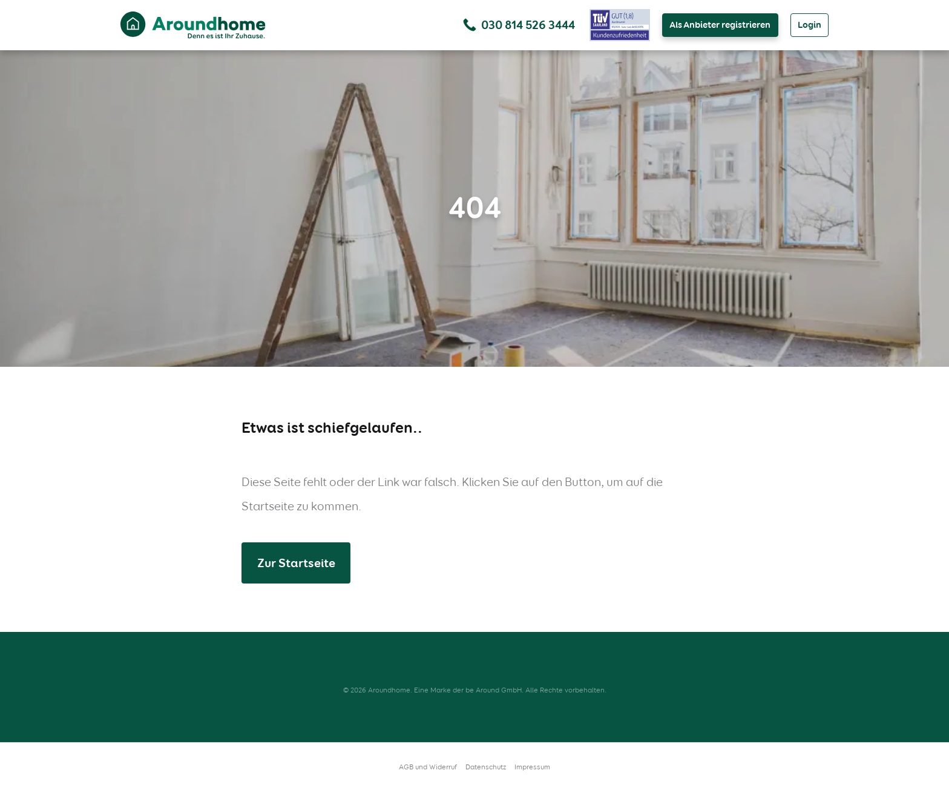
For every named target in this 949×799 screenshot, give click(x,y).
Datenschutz (485, 767)
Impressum (532, 767)
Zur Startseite (296, 563)
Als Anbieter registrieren (719, 25)
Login (809, 25)
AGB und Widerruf (428, 767)
